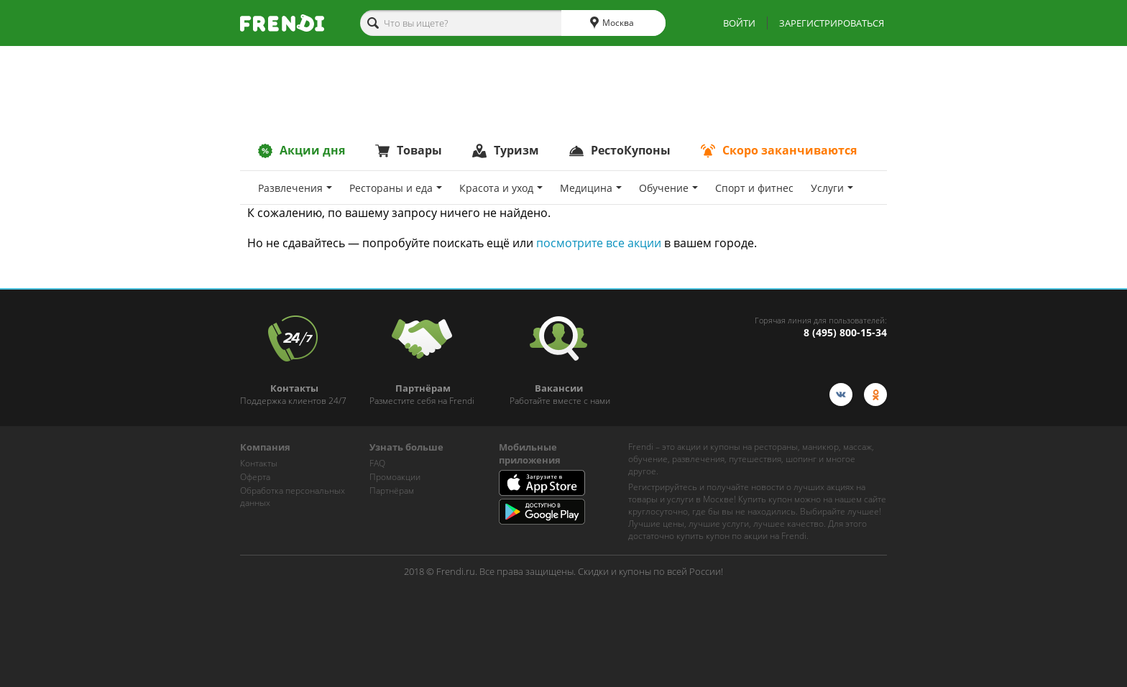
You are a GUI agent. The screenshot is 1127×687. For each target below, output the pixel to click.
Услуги (832, 188)
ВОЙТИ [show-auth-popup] (739, 23)
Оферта (255, 477)
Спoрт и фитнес (754, 188)
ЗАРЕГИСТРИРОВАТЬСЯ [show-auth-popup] (831, 23)
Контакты (258, 463)
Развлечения (295, 188)
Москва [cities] (612, 23)
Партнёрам (391, 490)
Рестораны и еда (395, 188)
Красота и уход (501, 188)
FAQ (377, 463)
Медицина (591, 188)
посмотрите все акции (598, 243)
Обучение (668, 188)
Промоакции (394, 477)
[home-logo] (282, 23)
